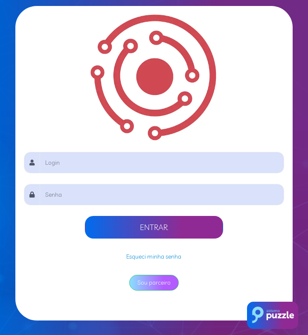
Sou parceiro (154, 282)
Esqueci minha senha (153, 256)
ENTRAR (154, 227)
